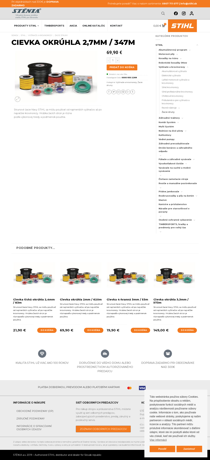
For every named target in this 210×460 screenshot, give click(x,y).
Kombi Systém (167, 122)
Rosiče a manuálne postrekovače (178, 183)
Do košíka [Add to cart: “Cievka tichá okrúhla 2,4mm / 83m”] (47, 330)
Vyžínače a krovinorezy (40, 35)
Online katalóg (93, 25)
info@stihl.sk (188, 3)
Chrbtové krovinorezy (172, 96)
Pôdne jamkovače (169, 191)
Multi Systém (166, 126)
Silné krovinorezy (170, 87)
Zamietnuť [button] (189, 449)
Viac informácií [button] (158, 440)
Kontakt (116, 25)
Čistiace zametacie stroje (173, 179)
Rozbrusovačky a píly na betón (176, 196)
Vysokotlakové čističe (171, 163)
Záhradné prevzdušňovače (174, 143)
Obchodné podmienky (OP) (34, 411)
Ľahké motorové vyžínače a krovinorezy (175, 81)
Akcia (73, 25)
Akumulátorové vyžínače (174, 71)
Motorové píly (167, 54)
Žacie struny (61, 35)
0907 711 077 (170, 3)
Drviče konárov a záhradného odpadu (175, 149)
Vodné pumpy (167, 139)
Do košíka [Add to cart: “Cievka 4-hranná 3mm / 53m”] (140, 330)
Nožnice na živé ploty (171, 131)
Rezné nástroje (169, 108)
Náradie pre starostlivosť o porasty (174, 210)
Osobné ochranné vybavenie (175, 220)
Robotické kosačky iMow (173, 63)
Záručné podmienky (30, 418)
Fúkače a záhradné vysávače (175, 159)
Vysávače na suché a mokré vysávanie (175, 169)
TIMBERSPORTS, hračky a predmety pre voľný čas (173, 226)
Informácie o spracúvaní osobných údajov (34, 428)
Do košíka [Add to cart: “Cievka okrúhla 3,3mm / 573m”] (187, 330)
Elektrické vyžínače (171, 75)
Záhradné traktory (169, 118)
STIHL (23, 35)
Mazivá (163, 200)
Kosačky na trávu (168, 58)
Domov (14, 35)
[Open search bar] (163, 13)
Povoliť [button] (162, 449)
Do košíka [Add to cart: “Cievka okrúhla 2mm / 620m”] (93, 330)
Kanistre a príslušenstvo (173, 204)
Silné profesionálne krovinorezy (177, 91)
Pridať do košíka (122, 67)
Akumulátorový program (173, 50)
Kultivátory (165, 135)
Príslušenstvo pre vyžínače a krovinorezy (175, 102)
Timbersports (54, 25)
